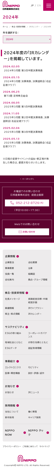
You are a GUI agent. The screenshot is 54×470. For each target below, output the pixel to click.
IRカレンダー (34, 314)
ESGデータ (11, 348)
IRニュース (33, 392)
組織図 (31, 274)
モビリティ (33, 367)
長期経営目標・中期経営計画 (38, 300)
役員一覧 (9, 274)
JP (32, 5)
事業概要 (9, 268)
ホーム (5, 26)
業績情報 (9, 308)
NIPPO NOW (10, 432)
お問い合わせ (29, 232)
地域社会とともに (14, 342)
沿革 (30, 268)
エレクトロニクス (13, 367)
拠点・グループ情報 (38, 280)
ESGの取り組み (13, 333)
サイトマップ (44, 446)
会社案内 (9, 280)
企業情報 (10, 256)
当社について (12, 412)
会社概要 (32, 262)
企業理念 (9, 262)
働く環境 (32, 412)
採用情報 (10, 405)
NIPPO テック (35, 432)
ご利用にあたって (30, 446)
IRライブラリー (35, 308)
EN (39, 5)
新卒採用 (9, 417)
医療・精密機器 (12, 373)
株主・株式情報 (12, 314)
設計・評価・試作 (36, 373)
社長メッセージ (12, 299)
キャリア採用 (34, 417)
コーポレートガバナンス (37, 335)
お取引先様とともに (38, 342)
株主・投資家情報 (18, 26)
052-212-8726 (27, 203)
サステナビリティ (14, 327)
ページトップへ (28, 179)
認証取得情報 (35, 348)
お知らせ (10, 386)
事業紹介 (10, 361)
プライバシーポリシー (12, 446)
